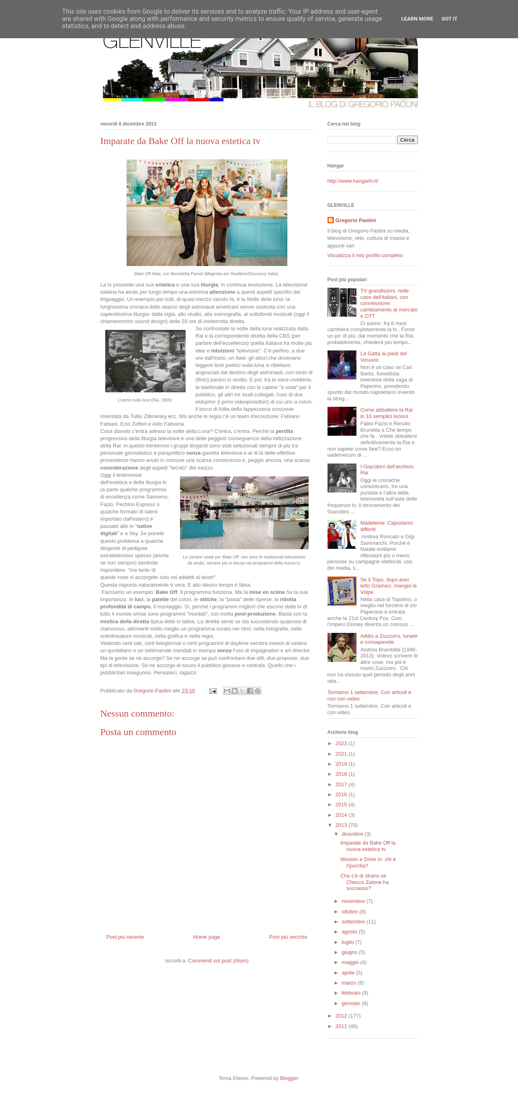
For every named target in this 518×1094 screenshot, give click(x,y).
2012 (342, 1016)
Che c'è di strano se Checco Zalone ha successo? (364, 882)
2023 (342, 743)
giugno (350, 952)
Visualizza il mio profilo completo (365, 255)
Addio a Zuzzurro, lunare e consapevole (389, 639)
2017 (342, 784)
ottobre (350, 912)
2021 (342, 754)
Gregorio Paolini (356, 220)
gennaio (352, 1003)
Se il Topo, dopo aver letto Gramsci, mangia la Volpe (388, 586)
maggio (351, 962)
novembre (354, 901)
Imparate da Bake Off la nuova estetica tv (367, 846)
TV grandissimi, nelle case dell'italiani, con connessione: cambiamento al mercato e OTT (389, 303)
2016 (342, 794)
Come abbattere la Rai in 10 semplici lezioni (386, 413)
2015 (342, 804)
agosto (350, 932)
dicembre (353, 834)
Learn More (417, 19)
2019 (342, 764)
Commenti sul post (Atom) (218, 961)
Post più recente (125, 937)
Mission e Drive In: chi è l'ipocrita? (368, 862)
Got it (449, 19)
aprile (349, 973)
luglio (348, 942)
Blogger (289, 1078)
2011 (342, 1026)
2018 (342, 774)
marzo (350, 983)
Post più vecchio (288, 937)
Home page (206, 937)
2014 (342, 815)
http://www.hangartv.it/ (353, 181)
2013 (342, 825)
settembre (354, 922)
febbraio (352, 993)
